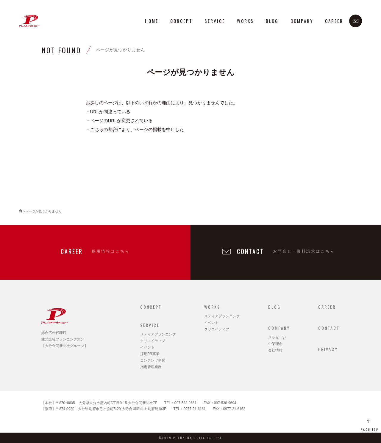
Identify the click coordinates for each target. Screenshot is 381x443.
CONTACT (329, 328)
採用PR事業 (150, 354)
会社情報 (275, 350)
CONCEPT (181, 21)
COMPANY (302, 21)
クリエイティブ (152, 341)
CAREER (334, 21)
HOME (151, 21)
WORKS (245, 21)
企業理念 (275, 344)
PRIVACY (328, 349)
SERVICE (214, 21)
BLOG (272, 21)
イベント (147, 347)
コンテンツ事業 (152, 360)
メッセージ (277, 337)
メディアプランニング (158, 334)
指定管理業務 (151, 367)
